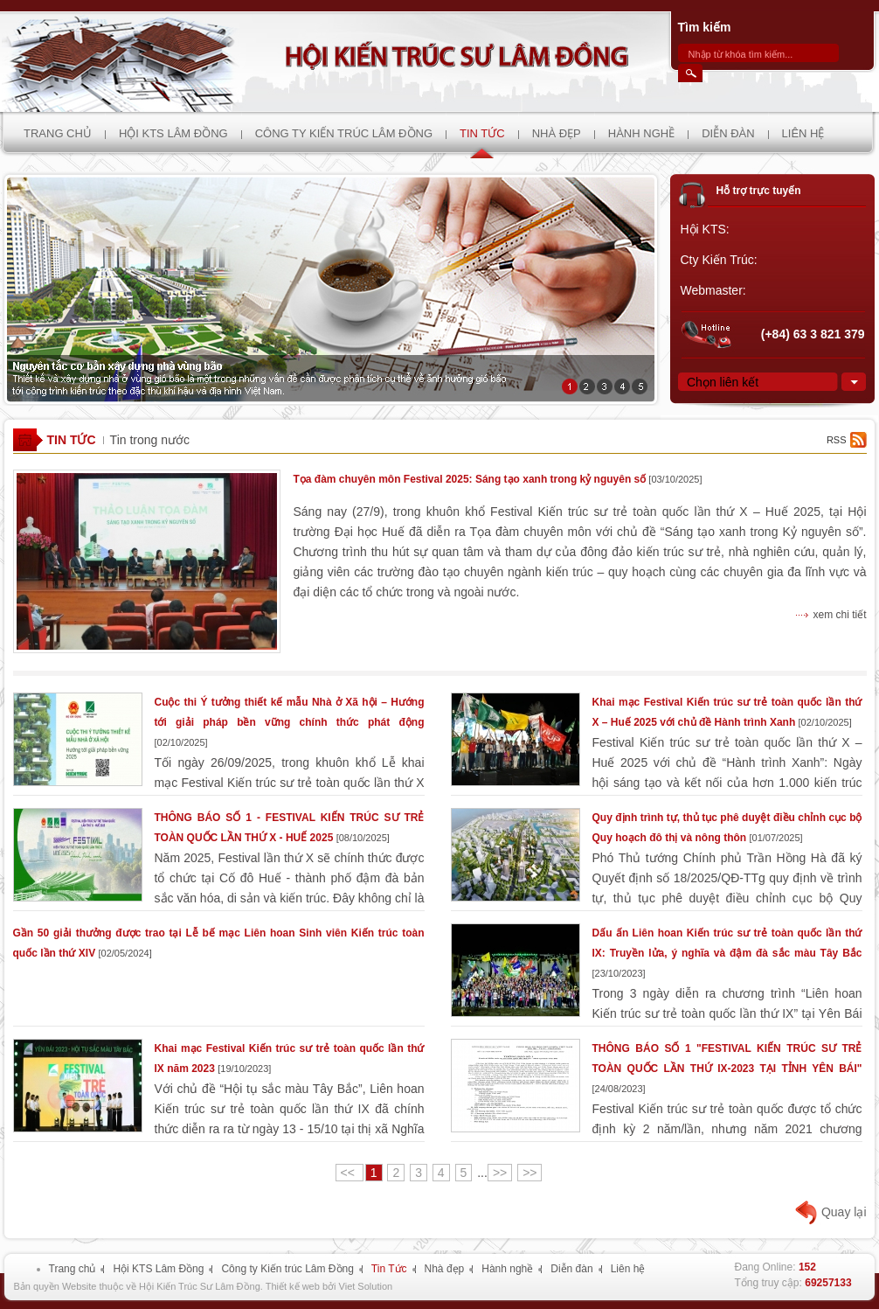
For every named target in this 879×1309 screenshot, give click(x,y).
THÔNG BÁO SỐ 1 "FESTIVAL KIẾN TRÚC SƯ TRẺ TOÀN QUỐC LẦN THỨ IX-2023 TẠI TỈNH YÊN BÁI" (727, 1068)
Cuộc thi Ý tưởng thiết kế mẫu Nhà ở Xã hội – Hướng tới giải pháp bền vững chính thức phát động (290, 722)
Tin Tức (71, 440)
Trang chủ (72, 1269)
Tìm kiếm (704, 27)
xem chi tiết (839, 615)
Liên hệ (628, 1269)
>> (500, 1173)
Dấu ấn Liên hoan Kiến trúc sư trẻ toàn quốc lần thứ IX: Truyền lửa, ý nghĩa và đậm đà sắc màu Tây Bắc (727, 952)
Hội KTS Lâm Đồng (158, 1269)
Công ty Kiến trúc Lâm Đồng (287, 1269)
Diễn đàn (571, 1269)
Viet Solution (366, 1286)
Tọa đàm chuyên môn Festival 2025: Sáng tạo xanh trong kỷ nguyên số (498, 479)
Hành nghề (507, 1269)
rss (837, 440)
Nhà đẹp (445, 1269)
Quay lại (844, 1212)
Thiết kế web (293, 1286)
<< (349, 1173)
